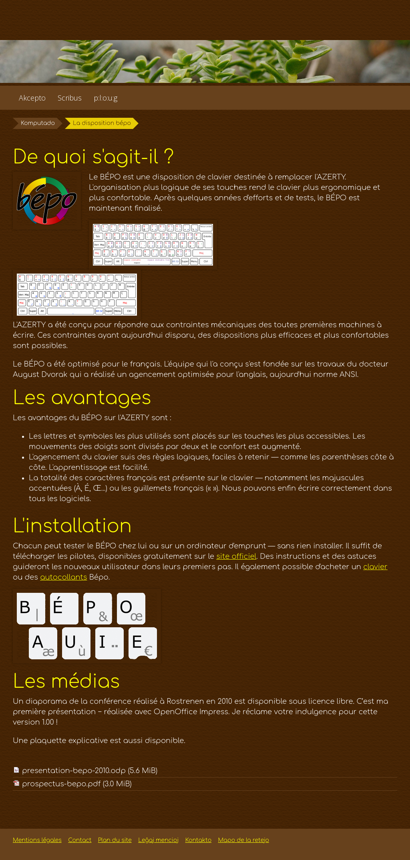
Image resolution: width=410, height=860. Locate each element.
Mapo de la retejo (243, 840)
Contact (79, 840)
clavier (375, 567)
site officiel (236, 556)
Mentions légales (37, 840)
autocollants (63, 577)
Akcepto (32, 98)
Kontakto (198, 840)
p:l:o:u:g (105, 98)
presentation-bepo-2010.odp (89, 771)
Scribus (70, 98)
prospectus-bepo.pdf (77, 784)
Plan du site (115, 840)
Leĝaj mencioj (158, 840)
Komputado (38, 123)
